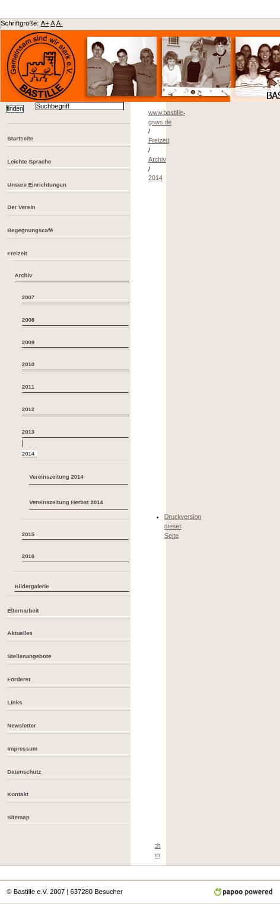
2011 (28, 386)
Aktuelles (20, 633)
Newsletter (21, 725)
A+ (45, 23)
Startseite (20, 138)
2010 (28, 364)
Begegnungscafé (30, 230)
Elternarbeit (23, 610)
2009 (28, 342)
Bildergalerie (32, 586)
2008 (28, 319)
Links (14, 702)
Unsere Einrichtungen (36, 184)
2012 (28, 409)
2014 (155, 177)
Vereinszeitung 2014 (56, 476)
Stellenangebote (29, 656)
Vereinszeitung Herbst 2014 (66, 502)
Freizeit (17, 253)
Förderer (18, 679)
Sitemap (18, 817)
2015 (28, 534)
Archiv (24, 275)
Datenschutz (24, 771)
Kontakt (17, 794)
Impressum (22, 748)
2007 (28, 297)
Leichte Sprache (29, 161)
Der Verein (21, 207)
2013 (28, 431)
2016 (28, 556)
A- (59, 23)
